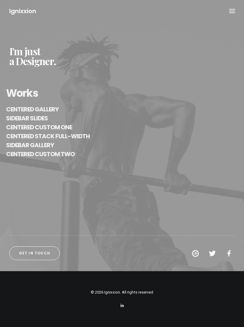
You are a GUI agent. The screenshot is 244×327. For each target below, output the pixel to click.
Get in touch (34, 253)
